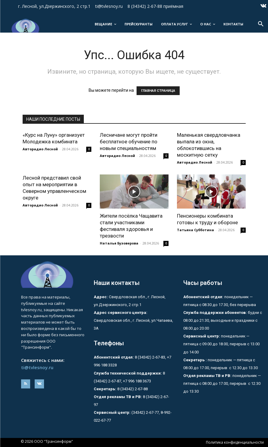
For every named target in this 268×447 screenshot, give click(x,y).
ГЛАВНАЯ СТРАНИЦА (158, 91)
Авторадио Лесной (40, 149)
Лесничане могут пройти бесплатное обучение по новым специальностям (128, 141)
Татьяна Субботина (195, 230)
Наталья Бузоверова (119, 243)
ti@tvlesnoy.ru (37, 367)
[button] (261, 24)
